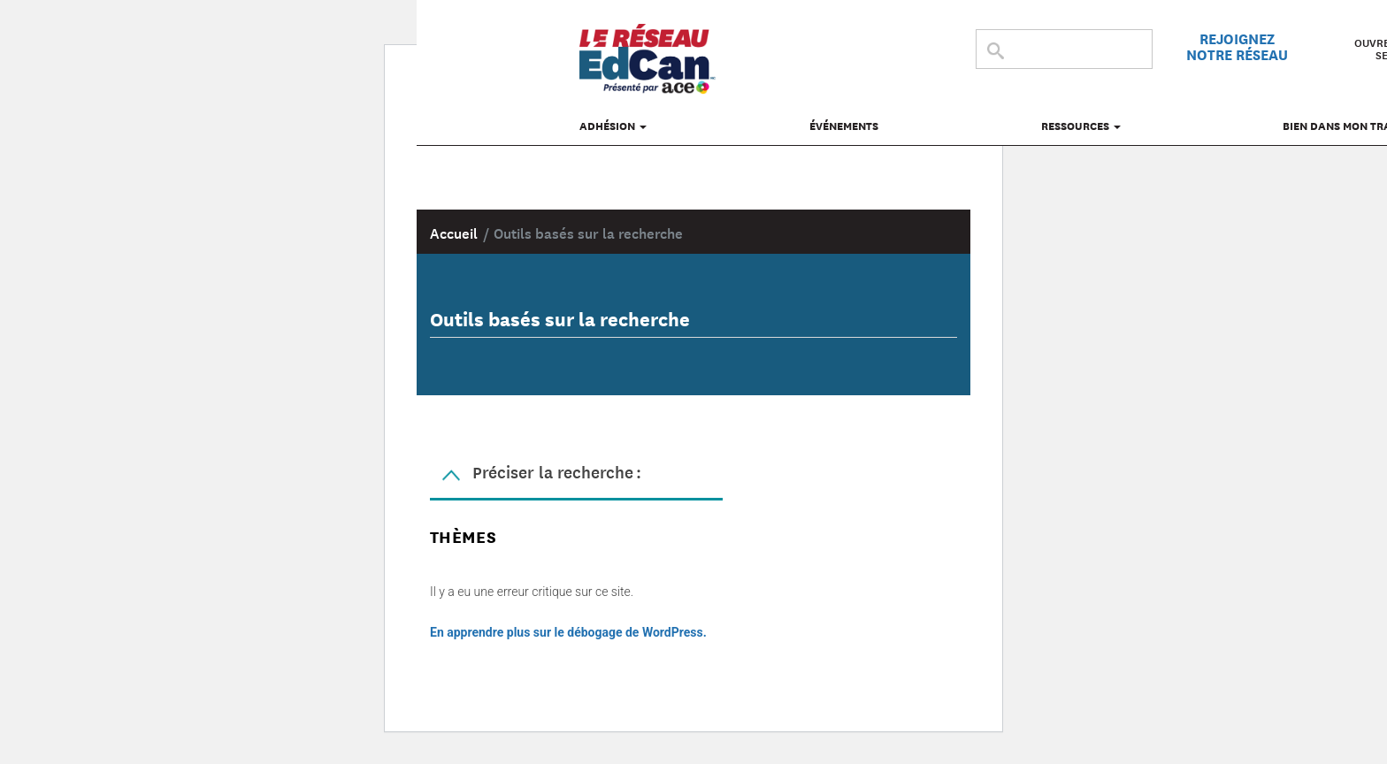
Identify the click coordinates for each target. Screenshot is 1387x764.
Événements (843, 125)
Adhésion (613, 125)
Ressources (1081, 125)
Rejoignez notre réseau (1237, 46)
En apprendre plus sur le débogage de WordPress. (568, 632)
